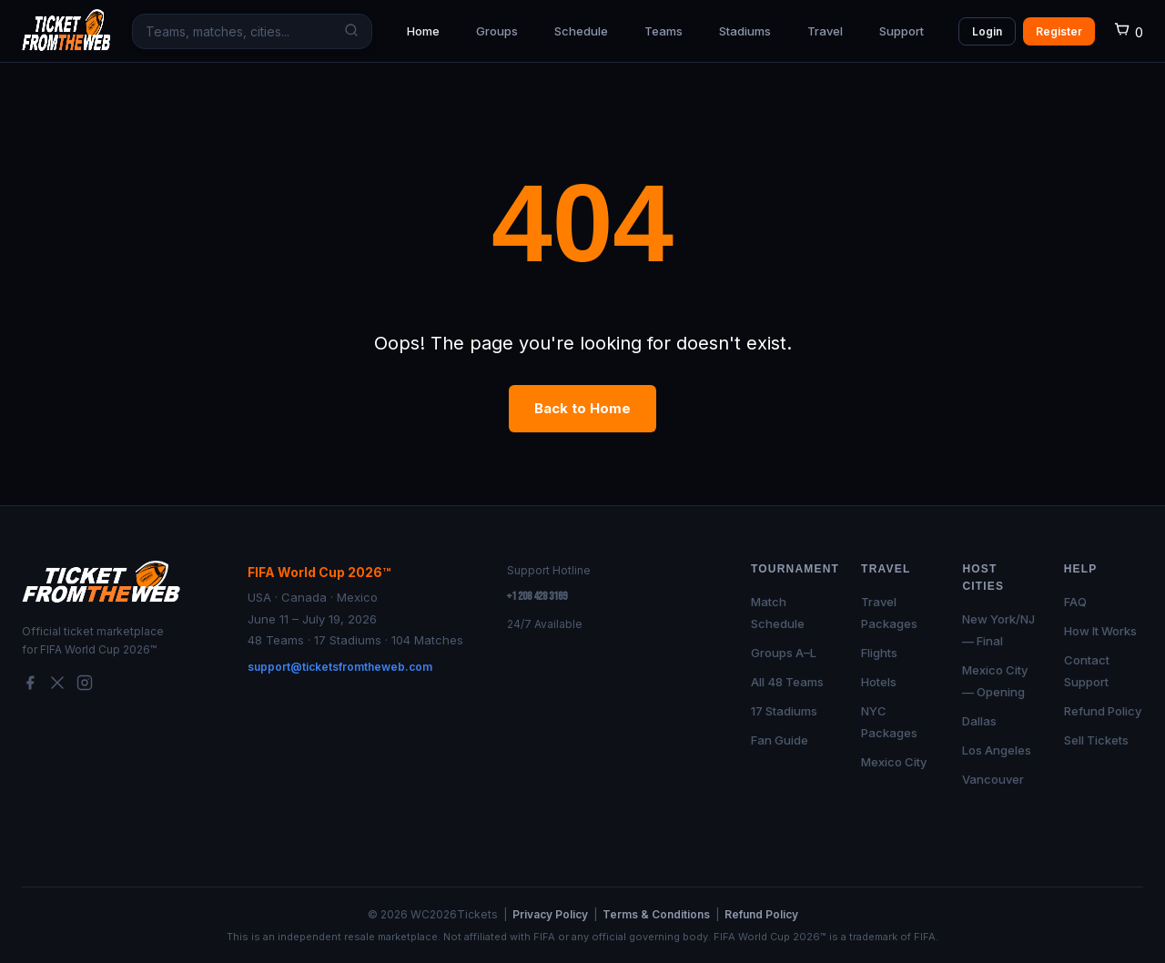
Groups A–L (783, 652)
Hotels (879, 681)
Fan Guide (779, 740)
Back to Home (582, 408)
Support (901, 31)
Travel (825, 31)
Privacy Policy (550, 914)
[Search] (348, 31)
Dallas (979, 721)
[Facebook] (30, 685)
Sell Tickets (1096, 740)
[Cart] (1128, 32)
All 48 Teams (787, 681)
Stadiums (745, 31)
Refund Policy (1102, 711)
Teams (663, 31)
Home (423, 31)
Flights (879, 652)
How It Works (1100, 630)
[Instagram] (84, 685)
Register (1059, 31)
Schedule (581, 31)
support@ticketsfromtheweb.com (340, 667)
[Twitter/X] (57, 685)
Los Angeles (996, 750)
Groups (497, 31)
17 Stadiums (784, 711)
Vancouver (993, 779)
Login (987, 31)
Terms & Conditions (656, 914)
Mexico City (894, 762)
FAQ (1075, 601)
